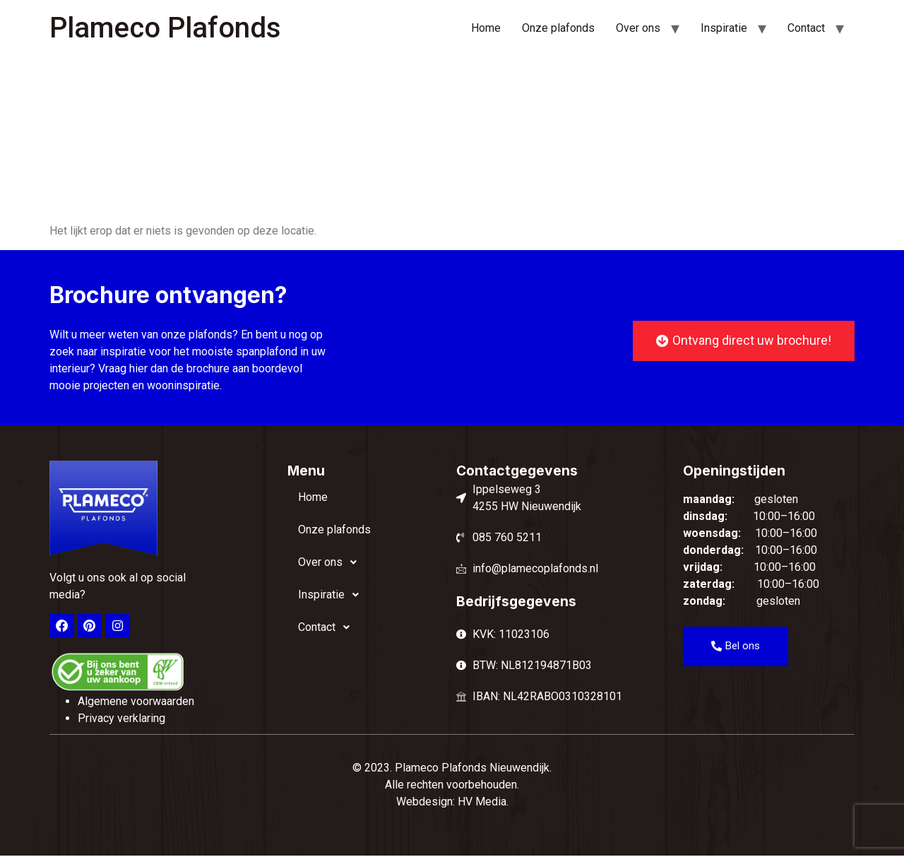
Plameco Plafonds (165, 28)
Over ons (638, 28)
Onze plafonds (558, 28)
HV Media (482, 802)
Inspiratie (724, 28)
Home (486, 28)
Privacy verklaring (121, 719)
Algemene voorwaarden (136, 702)
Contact (806, 28)
